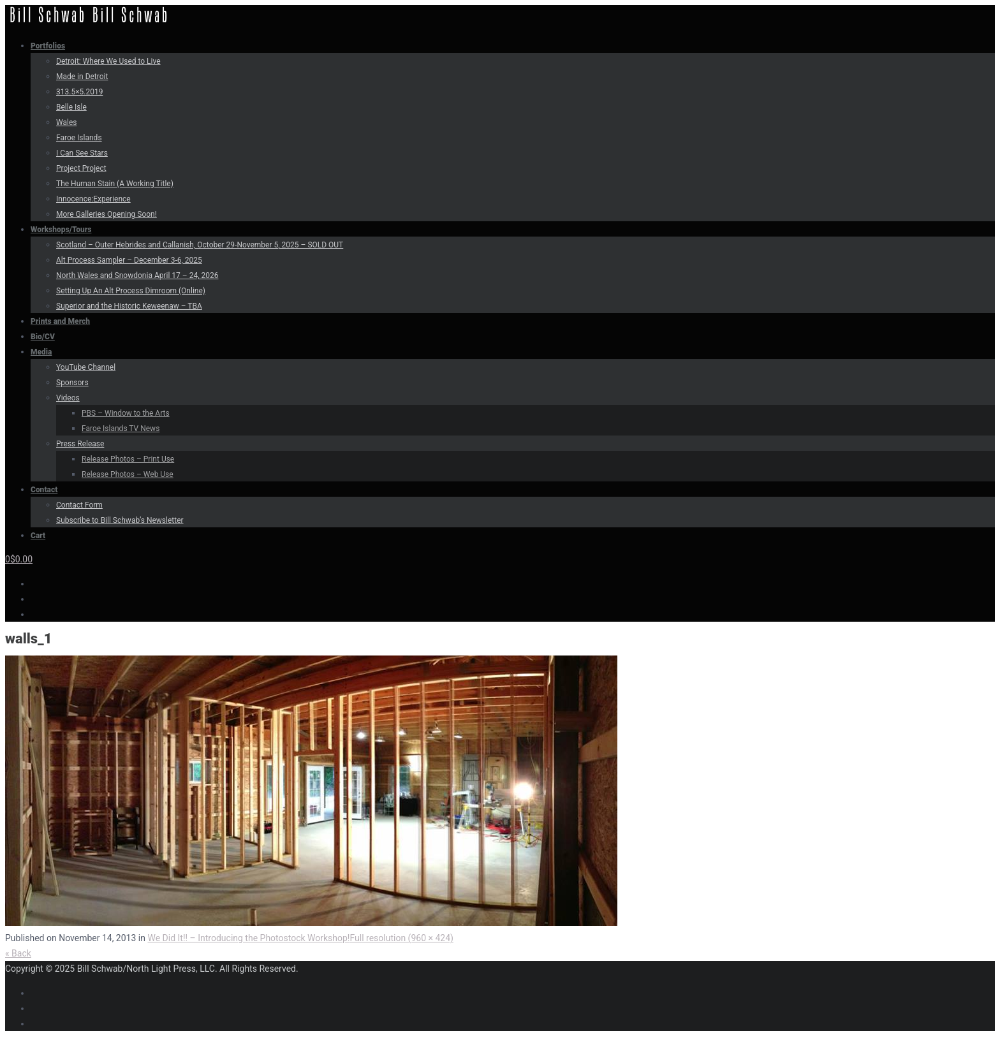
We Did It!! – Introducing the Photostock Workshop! (248, 938)
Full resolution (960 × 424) (401, 938)
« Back (18, 953)
